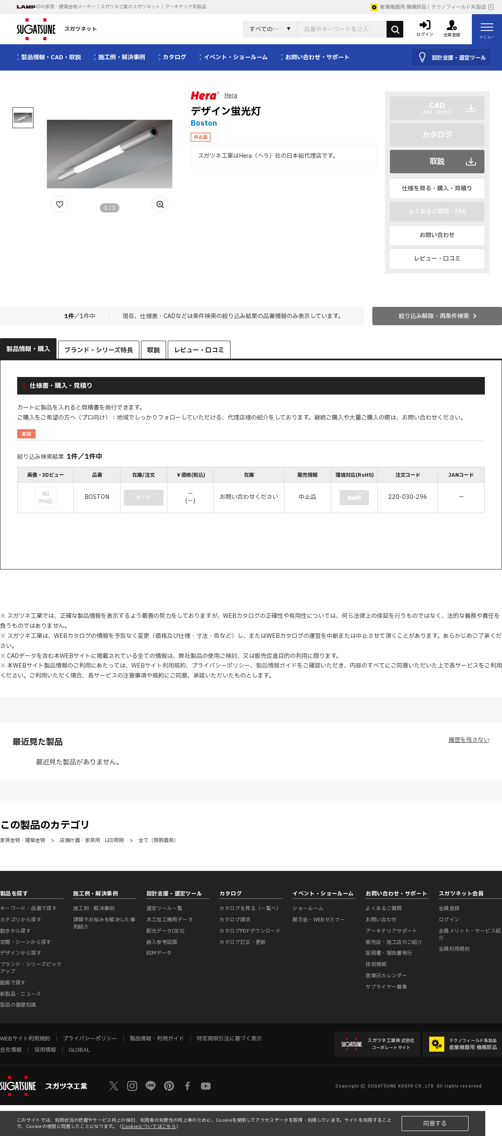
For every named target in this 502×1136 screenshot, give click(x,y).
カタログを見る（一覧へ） (250, 908)
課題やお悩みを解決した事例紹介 (104, 923)
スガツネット (57, 29)
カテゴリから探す (20, 919)
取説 (437, 161)
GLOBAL (79, 1050)
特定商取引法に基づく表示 (229, 1039)
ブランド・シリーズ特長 (98, 350)
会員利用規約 (454, 949)
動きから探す (15, 931)
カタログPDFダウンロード (250, 931)
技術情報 (376, 964)
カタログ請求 (234, 919)
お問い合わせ (437, 235)
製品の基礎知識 (18, 1005)
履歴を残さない (468, 740)
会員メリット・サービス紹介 (470, 934)
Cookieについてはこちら (149, 1126)
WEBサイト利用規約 (158, 665)
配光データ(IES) (165, 931)
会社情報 (11, 1050)
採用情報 (45, 1050)
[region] (251, 491)
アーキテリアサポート (391, 931)
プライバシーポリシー (221, 665)
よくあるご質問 (384, 908)
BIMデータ (159, 953)
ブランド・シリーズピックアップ (30, 968)
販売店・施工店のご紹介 (394, 942)
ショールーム (307, 908)
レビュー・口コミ (437, 258)
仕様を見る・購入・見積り (437, 188)
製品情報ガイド (276, 665)
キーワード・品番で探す (28, 908)
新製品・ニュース (20, 994)
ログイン (449, 919)
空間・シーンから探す (25, 942)
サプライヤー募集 (386, 987)
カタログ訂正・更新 (242, 942)
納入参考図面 (161, 942)
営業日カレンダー (386, 975)
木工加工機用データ (169, 919)
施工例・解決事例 (94, 908)
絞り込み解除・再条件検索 (434, 316)
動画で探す (13, 983)
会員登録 (449, 908)
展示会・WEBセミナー (318, 919)
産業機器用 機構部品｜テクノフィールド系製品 (428, 7)
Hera (230, 95)
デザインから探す (20, 953)
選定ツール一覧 (164, 908)
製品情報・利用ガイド (157, 1039)
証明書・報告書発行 (389, 953)
